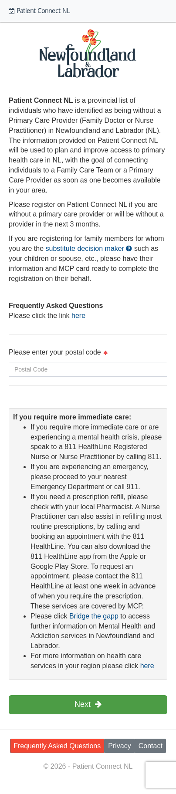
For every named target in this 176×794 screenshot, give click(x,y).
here (78, 315)
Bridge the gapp (93, 616)
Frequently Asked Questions (57, 746)
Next (88, 704)
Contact (150, 746)
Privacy (119, 746)
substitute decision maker (89, 248)
